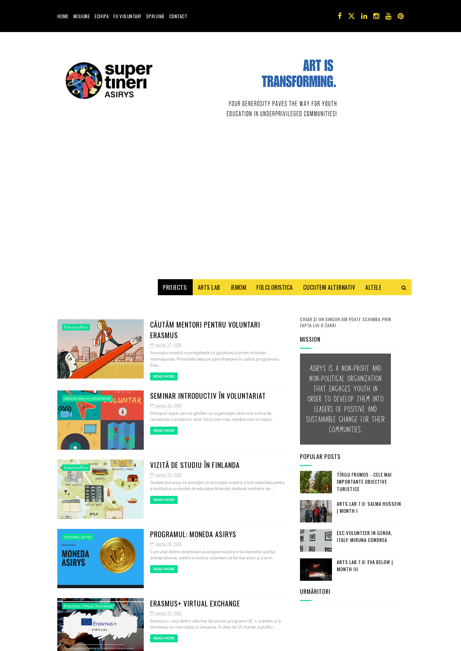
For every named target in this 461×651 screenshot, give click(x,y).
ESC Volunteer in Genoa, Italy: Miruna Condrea (364, 534)
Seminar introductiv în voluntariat (208, 393)
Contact (178, 16)
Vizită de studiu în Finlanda (195, 462)
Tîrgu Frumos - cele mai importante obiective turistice (364, 479)
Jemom (238, 284)
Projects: (175, 284)
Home (63, 16)
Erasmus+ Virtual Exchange (195, 601)
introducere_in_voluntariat (87, 395)
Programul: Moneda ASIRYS (193, 531)
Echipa (101, 16)
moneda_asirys (78, 534)
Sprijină (155, 16)
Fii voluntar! (127, 16)
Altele (373, 284)
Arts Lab (209, 284)
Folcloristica (274, 284)
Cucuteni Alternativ (329, 284)
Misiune (81, 16)
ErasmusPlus (76, 324)
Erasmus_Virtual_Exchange (88, 603)
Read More (163, 373)
